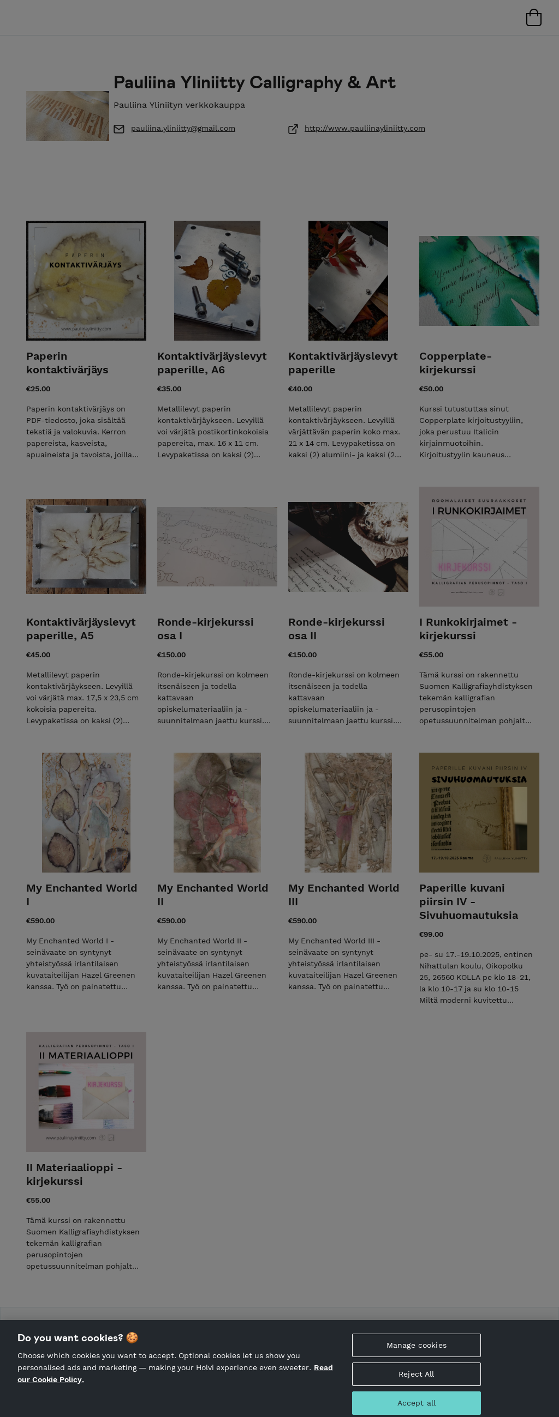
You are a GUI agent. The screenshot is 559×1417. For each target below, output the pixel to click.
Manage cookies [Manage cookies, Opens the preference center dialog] (416, 1350)
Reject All (416, 1378)
